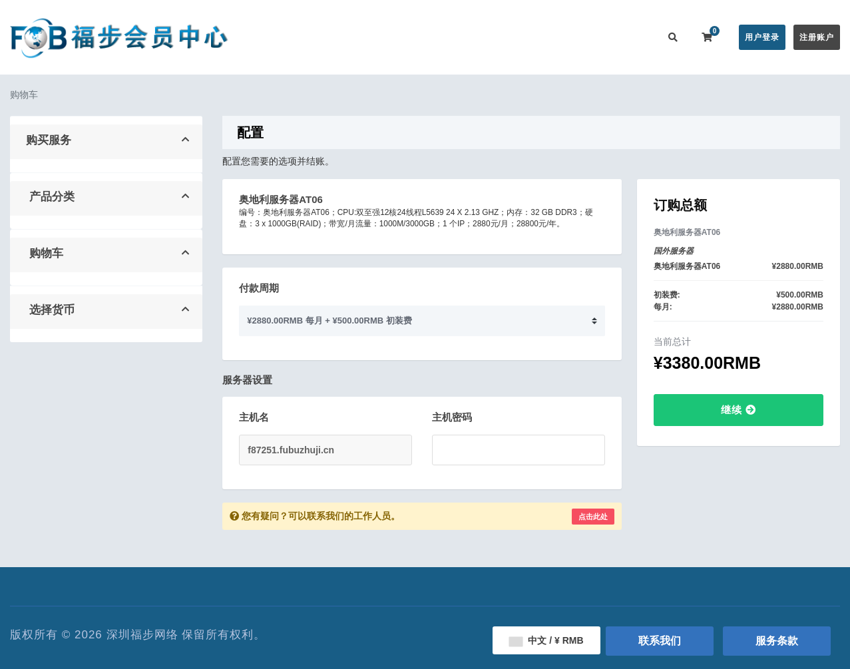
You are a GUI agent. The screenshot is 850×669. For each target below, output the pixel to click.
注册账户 (816, 37)
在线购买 (353, 37)
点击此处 (593, 517)
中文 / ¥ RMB (546, 640)
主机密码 (452, 417)
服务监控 (522, 37)
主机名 (254, 417)
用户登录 (762, 37)
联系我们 (629, 37)
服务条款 (776, 640)
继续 (738, 409)
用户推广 (576, 37)
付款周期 (259, 288)
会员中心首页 (289, 37)
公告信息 (416, 37)
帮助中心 (469, 37)
